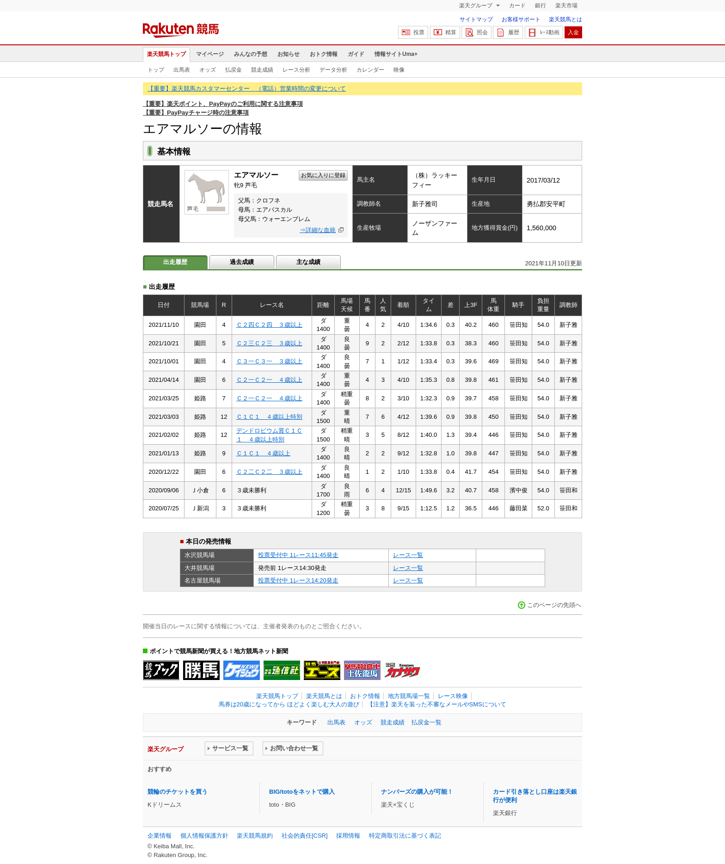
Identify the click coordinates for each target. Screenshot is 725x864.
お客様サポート (521, 19)
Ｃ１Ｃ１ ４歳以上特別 (269, 416)
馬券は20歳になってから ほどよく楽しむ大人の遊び (289, 704)
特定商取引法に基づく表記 (405, 835)
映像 (399, 70)
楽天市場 (566, 5)
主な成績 (308, 261)
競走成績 (262, 70)
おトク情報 (324, 54)
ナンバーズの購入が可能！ (417, 791)
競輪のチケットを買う (177, 791)
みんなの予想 (250, 54)
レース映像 (453, 695)
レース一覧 (408, 554)
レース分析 (296, 70)
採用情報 (348, 835)
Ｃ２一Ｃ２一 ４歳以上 (269, 379)
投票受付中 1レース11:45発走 (298, 554)
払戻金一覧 (427, 722)
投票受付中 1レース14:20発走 (298, 580)
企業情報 (159, 835)
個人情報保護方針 (204, 835)
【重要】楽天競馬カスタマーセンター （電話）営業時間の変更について (246, 88)
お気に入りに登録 (323, 175)
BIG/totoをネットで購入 (302, 791)
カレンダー (370, 70)
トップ (155, 70)
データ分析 (333, 70)
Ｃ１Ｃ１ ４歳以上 (263, 453)
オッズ (207, 70)
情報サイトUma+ (396, 54)
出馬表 (181, 70)
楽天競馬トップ (166, 54)
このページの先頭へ (554, 604)
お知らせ (288, 54)
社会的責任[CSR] (305, 835)
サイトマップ (476, 19)
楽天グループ (476, 5)
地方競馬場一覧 (409, 695)
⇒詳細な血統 (318, 230)
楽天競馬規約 (255, 835)
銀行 (540, 5)
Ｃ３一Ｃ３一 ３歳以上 (269, 361)
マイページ (210, 54)
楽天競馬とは (565, 19)
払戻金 (233, 70)
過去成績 (242, 261)
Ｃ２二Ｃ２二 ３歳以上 (269, 471)
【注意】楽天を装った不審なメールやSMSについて (436, 704)
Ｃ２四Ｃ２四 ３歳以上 (269, 324)
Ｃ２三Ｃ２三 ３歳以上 (269, 343)
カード (517, 5)
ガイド (356, 54)
